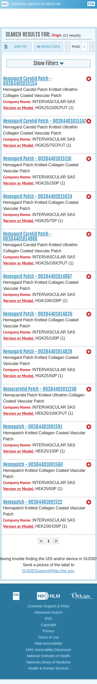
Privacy (48, 631)
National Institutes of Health (48, 656)
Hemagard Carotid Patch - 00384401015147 (44, 121)
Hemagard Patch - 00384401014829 (37, 351)
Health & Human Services (48, 668)
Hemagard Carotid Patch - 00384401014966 (27, 236)
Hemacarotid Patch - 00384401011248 (39, 389)
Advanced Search (48, 612)
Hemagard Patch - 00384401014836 (37, 314)
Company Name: (17, 101)
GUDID (48, 18)
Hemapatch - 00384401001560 (33, 464)
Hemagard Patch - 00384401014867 (37, 276)
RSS (48, 618)
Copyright (48, 625)
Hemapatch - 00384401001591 (32, 427)
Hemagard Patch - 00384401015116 (37, 159)
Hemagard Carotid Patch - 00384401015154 (27, 81)
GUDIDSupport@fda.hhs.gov (48, 571)
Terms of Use (48, 637)
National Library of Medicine (36, 4)
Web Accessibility (48, 643)
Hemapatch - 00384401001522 (32, 502)
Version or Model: (18, 107)
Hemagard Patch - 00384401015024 (37, 196)
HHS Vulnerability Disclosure (48, 650)
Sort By (20, 46)
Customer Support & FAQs (49, 606)
